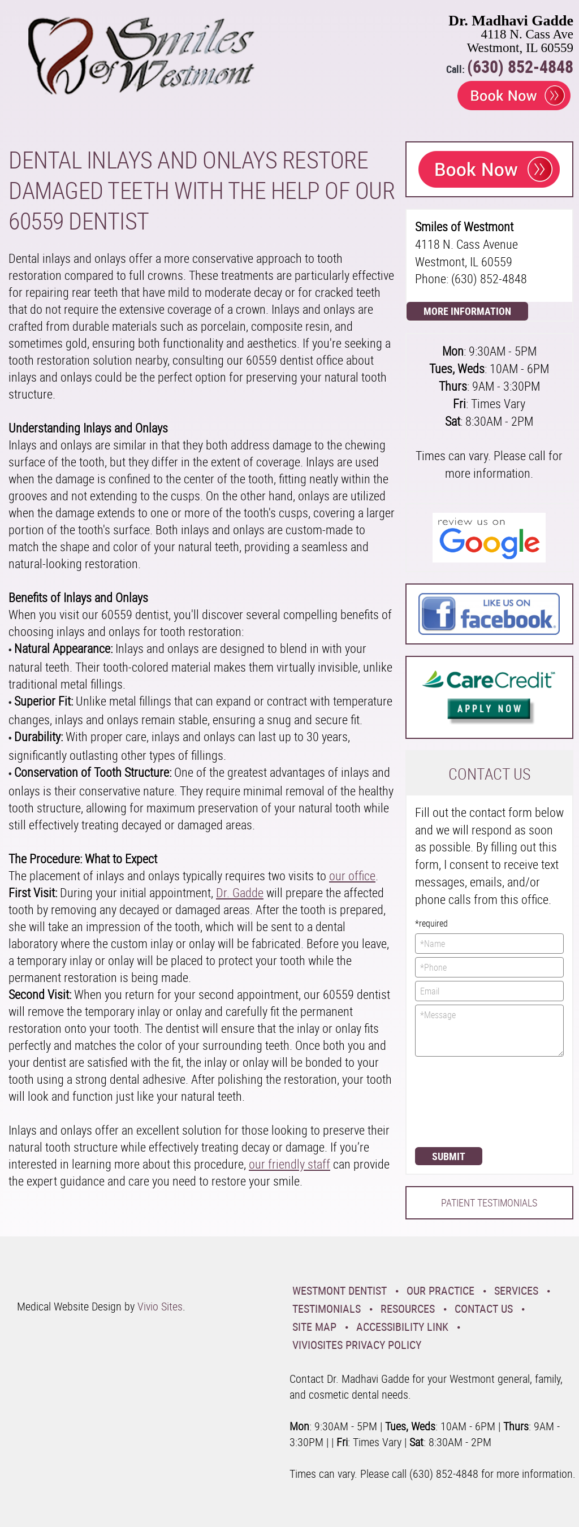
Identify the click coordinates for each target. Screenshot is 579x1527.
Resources (408, 1308)
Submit (448, 1156)
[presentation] (461, 1100)
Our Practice (440, 1290)
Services (516, 1290)
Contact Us (484, 1308)
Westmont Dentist (339, 1290)
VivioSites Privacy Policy (356, 1344)
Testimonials (326, 1308)
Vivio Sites (160, 1306)
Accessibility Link (402, 1326)
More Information (467, 311)
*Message (489, 1031)
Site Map (314, 1326)
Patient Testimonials (489, 1202)
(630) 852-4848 (520, 66)
